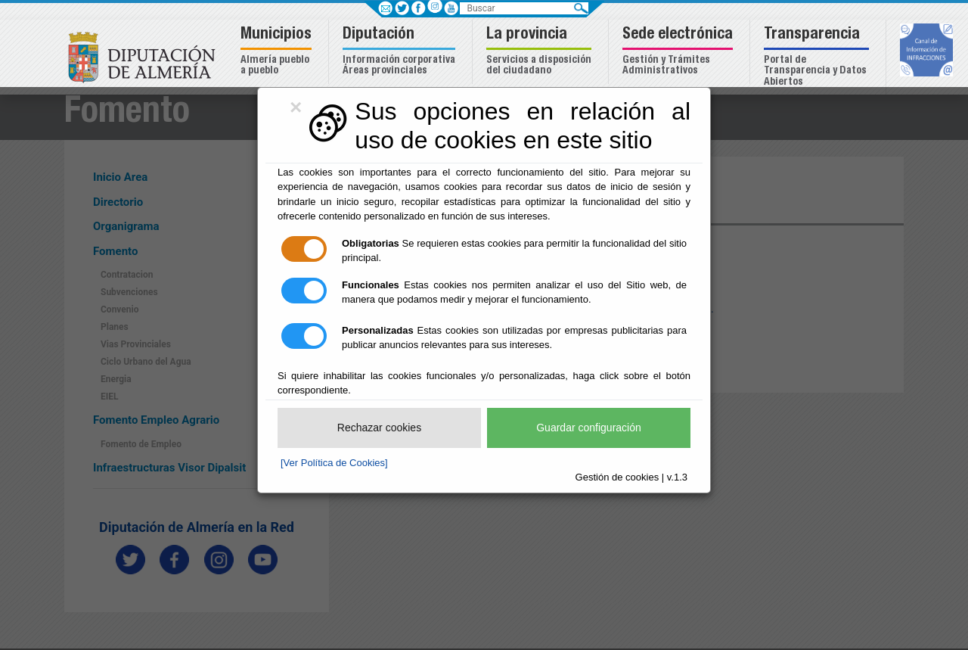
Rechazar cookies (379, 427)
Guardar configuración (588, 427)
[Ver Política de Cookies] (334, 462)
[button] (278, 52)
